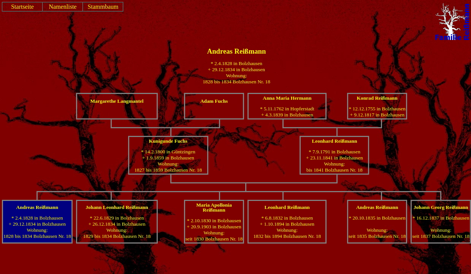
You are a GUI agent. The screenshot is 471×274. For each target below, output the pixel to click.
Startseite (22, 6)
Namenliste (63, 6)
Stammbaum (103, 6)
